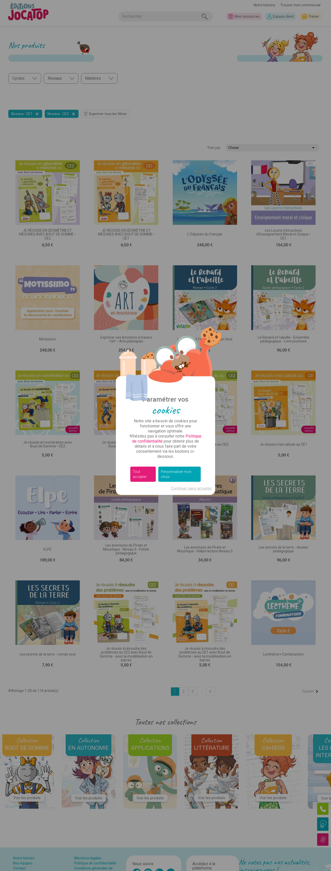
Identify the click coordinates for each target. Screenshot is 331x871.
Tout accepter (140, 474)
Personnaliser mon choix (176, 474)
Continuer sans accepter (191, 488)
